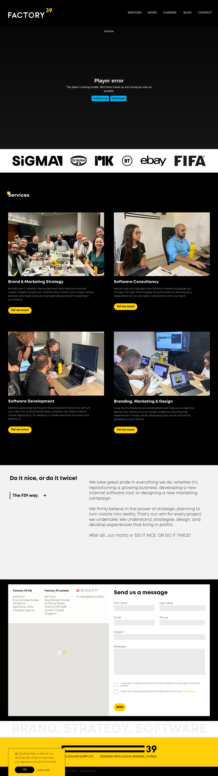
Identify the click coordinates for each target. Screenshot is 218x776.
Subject (119, 632)
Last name (166, 603)
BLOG (187, 12)
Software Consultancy (136, 282)
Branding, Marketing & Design (143, 401)
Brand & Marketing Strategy (35, 282)
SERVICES (135, 12)
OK (25, 769)
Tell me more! (20, 310)
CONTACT (205, 12)
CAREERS (169, 12)
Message (120, 646)
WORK (152, 12)
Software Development (31, 401)
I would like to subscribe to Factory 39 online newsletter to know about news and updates (160, 684)
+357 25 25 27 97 (88, 591)
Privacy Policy (189, 691)
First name (120, 603)
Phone (164, 617)
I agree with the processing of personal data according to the (158, 691)
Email (117, 617)
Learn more (43, 770)
